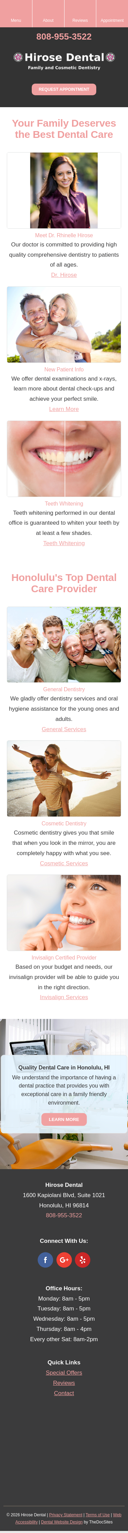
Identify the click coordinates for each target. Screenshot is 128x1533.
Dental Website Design (62, 1522)
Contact (64, 1393)
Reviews (64, 1383)
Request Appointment (64, 89)
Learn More (64, 409)
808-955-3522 (64, 36)
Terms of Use (98, 1515)
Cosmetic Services (64, 863)
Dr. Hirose (64, 275)
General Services (64, 729)
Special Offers (64, 1372)
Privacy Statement (65, 1515)
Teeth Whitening (64, 543)
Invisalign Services (64, 997)
